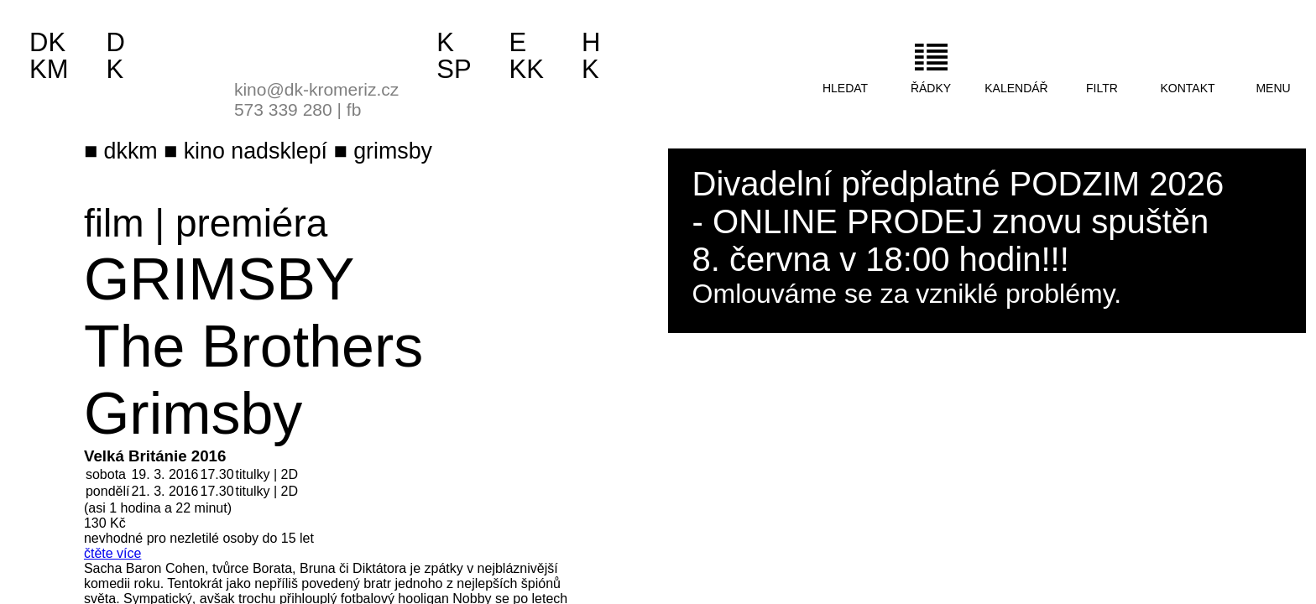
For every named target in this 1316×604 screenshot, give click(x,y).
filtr (1102, 88)
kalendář (1015, 88)
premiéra (251, 223)
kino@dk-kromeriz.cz (316, 89)
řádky (931, 88)
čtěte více (112, 553)
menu (1273, 88)
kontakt (1187, 88)
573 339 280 (283, 109)
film (114, 223)
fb (354, 109)
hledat (845, 88)
